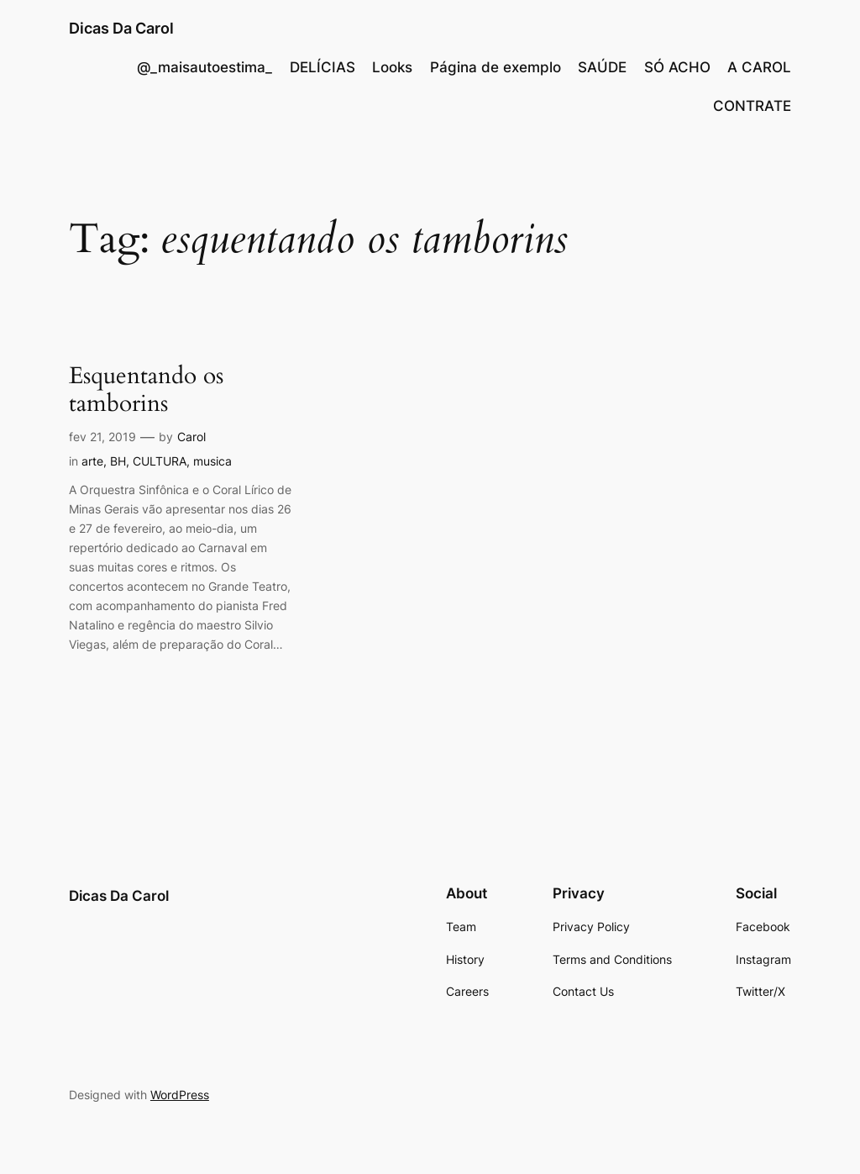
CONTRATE (752, 105)
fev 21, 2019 (102, 436)
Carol (191, 436)
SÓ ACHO (677, 67)
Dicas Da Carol (121, 28)
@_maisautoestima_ (204, 67)
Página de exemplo (495, 67)
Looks (392, 67)
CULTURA (159, 461)
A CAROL (759, 67)
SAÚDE (602, 67)
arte (92, 461)
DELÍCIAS (322, 67)
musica (212, 461)
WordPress (179, 1094)
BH (118, 461)
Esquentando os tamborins (146, 390)
